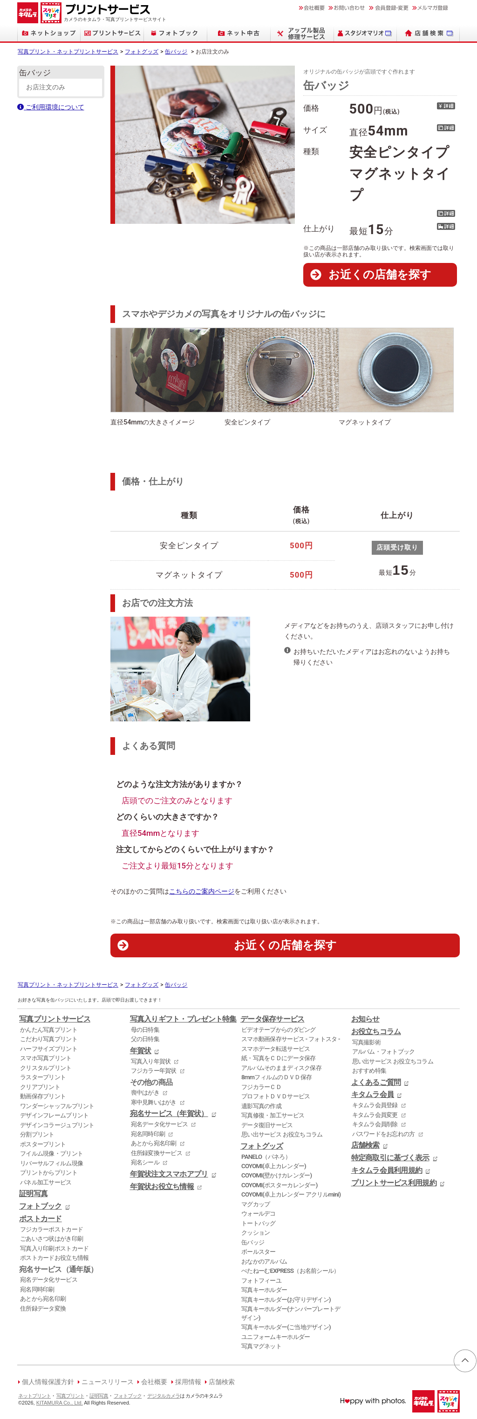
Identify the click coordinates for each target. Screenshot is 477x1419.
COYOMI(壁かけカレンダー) (276, 1175)
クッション (255, 1232)
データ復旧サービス (267, 1125)
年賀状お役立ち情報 (162, 1187)
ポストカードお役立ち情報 (54, 1257)
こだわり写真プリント (48, 1039)
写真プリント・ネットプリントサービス (68, 51)
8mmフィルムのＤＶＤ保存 (276, 1077)
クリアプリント (40, 1086)
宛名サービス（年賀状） (169, 1114)
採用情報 (188, 1382)
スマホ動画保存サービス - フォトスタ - (290, 1039)
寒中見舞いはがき (154, 1102)
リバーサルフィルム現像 (51, 1163)
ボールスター (258, 1251)
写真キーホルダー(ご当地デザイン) (286, 1327)
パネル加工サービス (46, 1182)
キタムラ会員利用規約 (386, 1170)
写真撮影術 (366, 1042)
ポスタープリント (43, 1144)
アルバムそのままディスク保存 (281, 1067)
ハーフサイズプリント (48, 1048)
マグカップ (255, 1204)
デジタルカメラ (163, 1396)
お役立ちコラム (376, 1032)
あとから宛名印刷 (43, 1298)
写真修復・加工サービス (272, 1115)
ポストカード (40, 1219)
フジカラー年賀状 (154, 1070)
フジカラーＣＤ (261, 1086)
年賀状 (140, 1051)
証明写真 (33, 1194)
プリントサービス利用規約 (393, 1183)
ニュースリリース (108, 1382)
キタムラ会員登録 (375, 1105)
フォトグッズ (141, 51)
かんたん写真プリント (48, 1029)
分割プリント (37, 1134)
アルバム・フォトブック (383, 1051)
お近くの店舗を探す (379, 274)
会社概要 (154, 1382)
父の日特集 (145, 1039)
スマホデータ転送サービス (275, 1048)
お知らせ (365, 1019)
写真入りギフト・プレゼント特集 (183, 1019)
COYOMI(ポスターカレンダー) (279, 1185)
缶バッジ (176, 51)
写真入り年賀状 (151, 1061)
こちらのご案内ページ (201, 891)
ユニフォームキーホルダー (275, 1336)
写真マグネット (261, 1346)
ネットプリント (34, 1396)
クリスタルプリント (46, 1067)
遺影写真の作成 (261, 1106)
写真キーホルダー (264, 1289)
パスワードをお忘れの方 (383, 1133)
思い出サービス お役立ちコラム (281, 1134)
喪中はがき (145, 1092)
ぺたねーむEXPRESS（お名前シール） (290, 1270)
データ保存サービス (272, 1019)
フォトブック (40, 1206)
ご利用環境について (50, 107)
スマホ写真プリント (46, 1058)
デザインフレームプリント (54, 1115)
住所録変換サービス (157, 1153)
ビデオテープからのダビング (278, 1029)
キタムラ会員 (372, 1094)
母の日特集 (145, 1029)
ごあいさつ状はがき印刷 (51, 1238)
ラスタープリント (43, 1077)
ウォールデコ (258, 1213)
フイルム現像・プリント (51, 1153)
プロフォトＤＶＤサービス (275, 1096)
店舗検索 (365, 1145)
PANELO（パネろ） (266, 1156)
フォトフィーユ (261, 1280)
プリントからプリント (48, 1172)
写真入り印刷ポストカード (54, 1248)
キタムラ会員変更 (375, 1114)
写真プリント (70, 1396)
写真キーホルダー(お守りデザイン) (286, 1299)
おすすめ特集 (369, 1070)
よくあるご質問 (376, 1082)
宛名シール (145, 1162)
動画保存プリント (43, 1096)
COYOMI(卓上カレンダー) (273, 1166)
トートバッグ (258, 1223)
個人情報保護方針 (48, 1382)
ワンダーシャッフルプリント (57, 1106)
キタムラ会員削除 (375, 1124)
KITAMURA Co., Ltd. (59, 1403)
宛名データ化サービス (48, 1279)
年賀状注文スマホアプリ (169, 1174)
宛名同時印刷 (37, 1289)
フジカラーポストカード (51, 1229)
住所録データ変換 (43, 1308)
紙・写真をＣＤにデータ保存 (278, 1058)
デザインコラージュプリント (57, 1125)
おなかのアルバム (264, 1261)
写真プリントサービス (54, 1019)
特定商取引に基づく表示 (390, 1158)
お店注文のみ (45, 87)
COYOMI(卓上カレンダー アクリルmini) (291, 1194)
